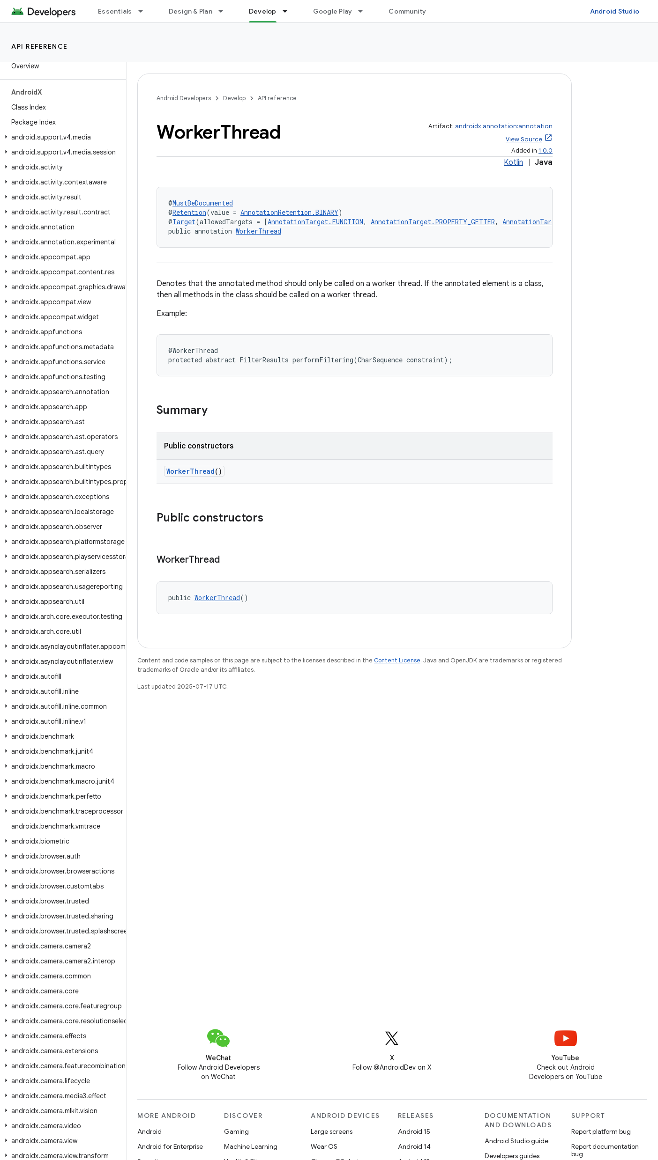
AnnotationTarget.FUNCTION (315, 221)
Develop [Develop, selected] (263, 11)
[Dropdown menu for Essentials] (144, 11)
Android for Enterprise (170, 1146)
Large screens (331, 1131)
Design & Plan (190, 11)
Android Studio (615, 11)
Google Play (332, 11)
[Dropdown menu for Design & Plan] (225, 11)
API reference (39, 46)
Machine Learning (250, 1146)
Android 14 (414, 1146)
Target (183, 221)
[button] (61, 137)
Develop (234, 98)
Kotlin (513, 162)
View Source (524, 139)
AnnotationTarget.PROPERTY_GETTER (433, 221)
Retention (189, 212)
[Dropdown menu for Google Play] (364, 11)
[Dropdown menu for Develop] (289, 11)
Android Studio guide (516, 1141)
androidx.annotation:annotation (504, 126)
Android (149, 1131)
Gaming (236, 1131)
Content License (397, 660)
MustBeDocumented (202, 202)
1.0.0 (545, 150)
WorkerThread (258, 231)
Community (407, 11)
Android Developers (184, 98)
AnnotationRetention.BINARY (289, 212)
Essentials (115, 11)
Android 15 (414, 1131)
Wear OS (324, 1146)
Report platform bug (601, 1131)
